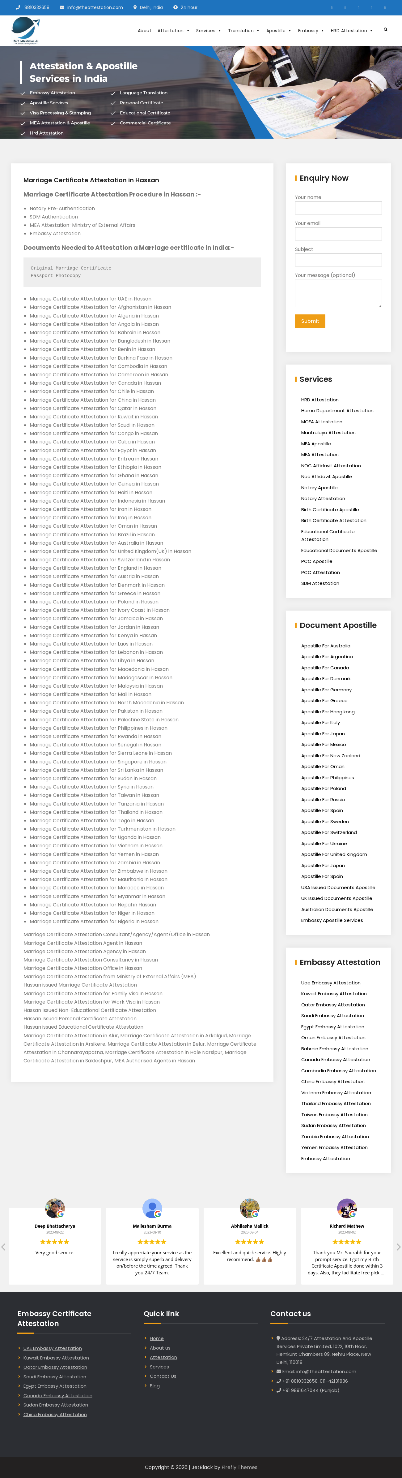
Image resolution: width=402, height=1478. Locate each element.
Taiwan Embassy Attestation (334, 1114)
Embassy (311, 31)
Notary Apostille (319, 487)
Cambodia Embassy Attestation (338, 1070)
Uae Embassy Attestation (331, 982)
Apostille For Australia (325, 645)
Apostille (279, 31)
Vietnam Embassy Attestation (336, 1092)
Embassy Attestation (325, 1158)
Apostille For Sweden (325, 821)
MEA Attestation (320, 454)
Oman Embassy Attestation (333, 1037)
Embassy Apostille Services (332, 920)
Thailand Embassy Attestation (336, 1103)
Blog (155, 1385)
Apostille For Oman (323, 766)
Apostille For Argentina (327, 656)
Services (209, 31)
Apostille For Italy (320, 722)
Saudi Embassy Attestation (332, 1015)
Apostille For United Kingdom (334, 854)
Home (157, 1338)
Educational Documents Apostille (339, 550)
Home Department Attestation (337, 410)
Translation (244, 31)
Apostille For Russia (323, 799)
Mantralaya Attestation (328, 432)
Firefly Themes (239, 1467)
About (145, 31)
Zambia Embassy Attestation (335, 1136)
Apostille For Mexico (323, 744)
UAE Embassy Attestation (52, 1348)
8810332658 (36, 7)
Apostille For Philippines (327, 777)
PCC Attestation (320, 572)
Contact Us (163, 1376)
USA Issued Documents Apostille (338, 887)
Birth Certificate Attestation (333, 520)
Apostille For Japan (323, 733)
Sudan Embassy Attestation (333, 1125)
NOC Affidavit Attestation (331, 465)
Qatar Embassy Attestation (333, 1004)
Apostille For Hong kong (328, 711)
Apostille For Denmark (326, 678)
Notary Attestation (323, 498)
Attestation (174, 31)
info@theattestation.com (95, 7)
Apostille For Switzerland (329, 832)
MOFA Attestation (321, 421)
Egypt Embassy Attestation (332, 1026)
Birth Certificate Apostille (330, 509)
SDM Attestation (320, 583)
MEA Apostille (316, 443)
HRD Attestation (352, 31)
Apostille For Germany (326, 689)
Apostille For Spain (322, 810)
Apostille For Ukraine (324, 843)
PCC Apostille (316, 561)
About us (160, 1348)
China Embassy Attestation (333, 1081)
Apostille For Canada (325, 667)
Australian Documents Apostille (337, 909)
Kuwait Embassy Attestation (334, 993)
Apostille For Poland (323, 788)
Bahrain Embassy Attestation (334, 1048)
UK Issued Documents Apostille (336, 898)
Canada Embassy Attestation (335, 1059)
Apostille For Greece (324, 700)
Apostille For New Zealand (330, 755)
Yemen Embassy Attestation (334, 1147)
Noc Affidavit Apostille (326, 476)
